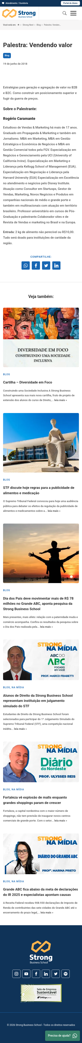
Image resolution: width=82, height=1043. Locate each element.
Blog (38, 25)
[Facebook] (36, 974)
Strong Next (27, 25)
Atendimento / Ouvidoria (15, 3)
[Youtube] (26, 974)
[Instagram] (16, 974)
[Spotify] (65, 974)
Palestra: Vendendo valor (52, 25)
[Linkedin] (46, 974)
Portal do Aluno (70, 3)
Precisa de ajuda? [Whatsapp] (62, 1035)
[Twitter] (56, 974)
